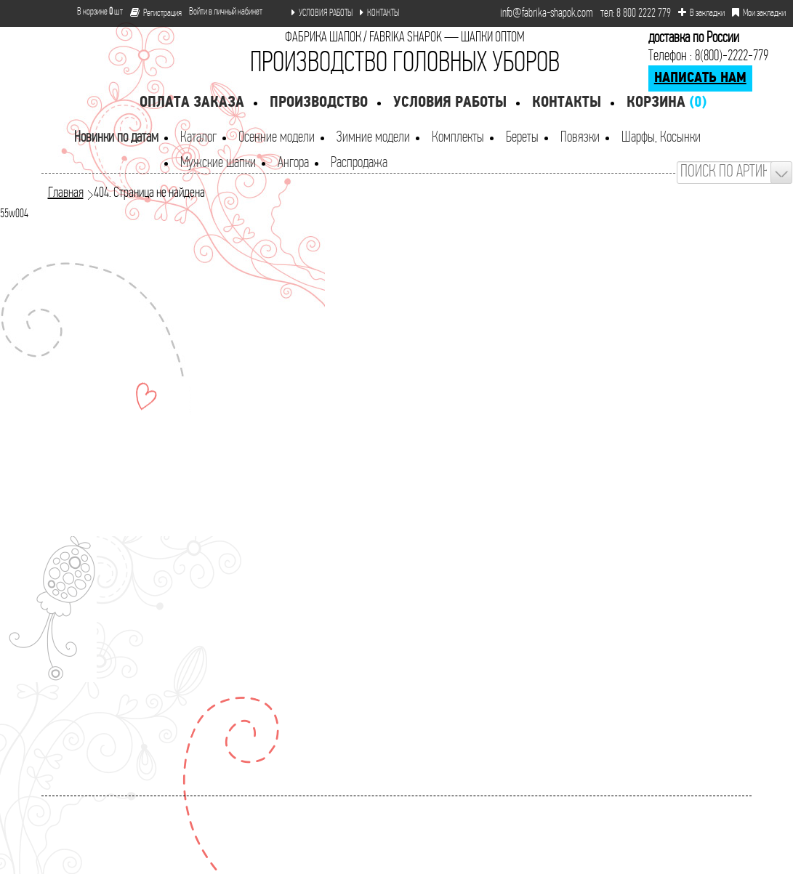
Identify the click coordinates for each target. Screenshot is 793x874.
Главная (66, 193)
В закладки (701, 13)
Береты (522, 137)
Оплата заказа (192, 102)
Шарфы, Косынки (661, 137)
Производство (319, 102)
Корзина (667, 102)
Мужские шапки (218, 163)
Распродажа (359, 163)
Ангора (293, 163)
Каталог (198, 137)
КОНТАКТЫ (379, 13)
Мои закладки (759, 13)
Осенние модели (276, 137)
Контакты (566, 102)
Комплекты (458, 137)
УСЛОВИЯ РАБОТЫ (322, 13)
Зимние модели (373, 137)
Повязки (580, 137)
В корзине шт (94, 12)
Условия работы (450, 102)
